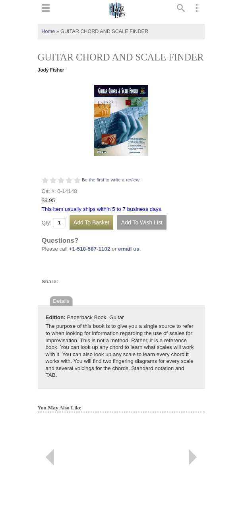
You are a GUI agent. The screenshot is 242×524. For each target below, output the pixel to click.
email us (128, 249)
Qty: (47, 223)
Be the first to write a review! (111, 180)
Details (61, 301)
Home (48, 31)
